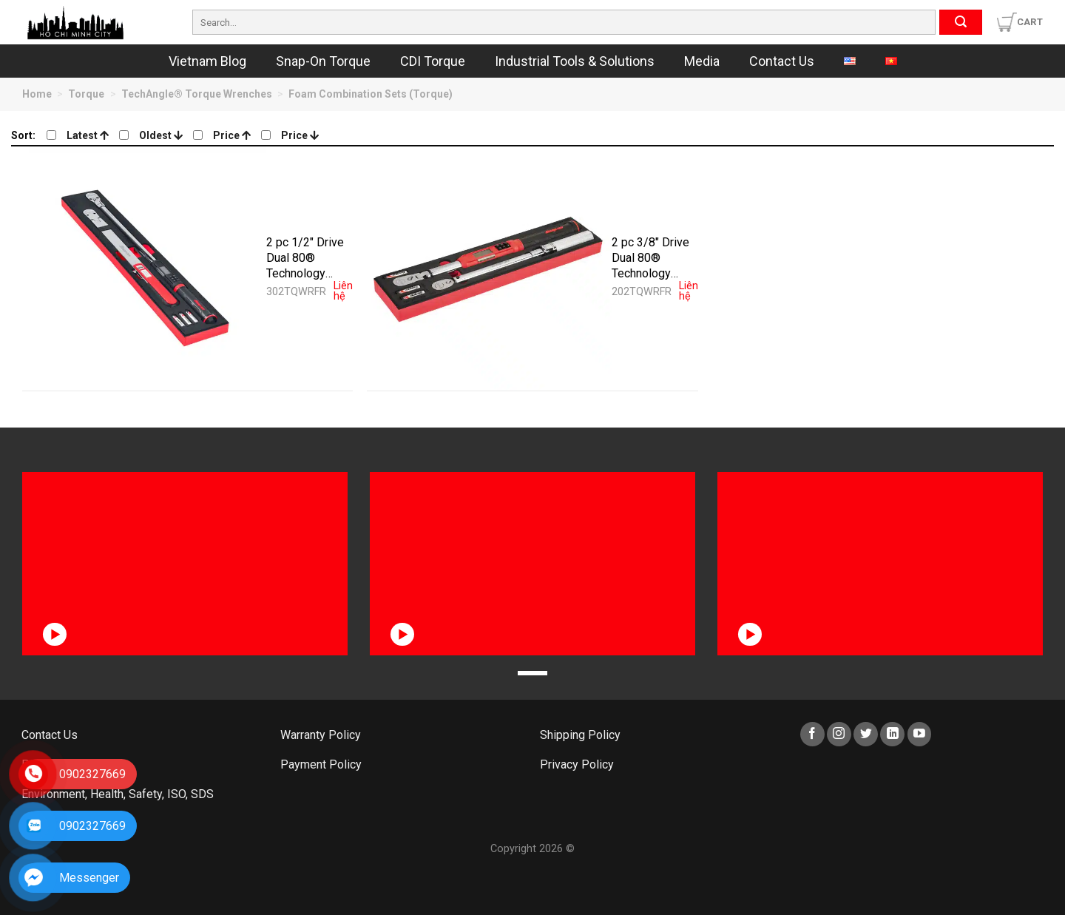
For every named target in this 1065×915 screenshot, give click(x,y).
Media (702, 61)
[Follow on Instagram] (839, 734)
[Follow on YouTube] (919, 734)
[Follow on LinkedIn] (892, 734)
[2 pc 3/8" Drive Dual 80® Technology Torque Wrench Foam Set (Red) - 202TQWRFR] (489, 268)
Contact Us (781, 61)
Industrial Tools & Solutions (575, 61)
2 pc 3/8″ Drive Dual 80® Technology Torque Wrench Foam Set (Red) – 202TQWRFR (652, 257)
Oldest (161, 135)
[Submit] (960, 22)
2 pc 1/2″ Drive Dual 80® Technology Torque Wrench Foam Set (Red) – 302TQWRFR (306, 257)
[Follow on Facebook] (812, 734)
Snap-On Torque (323, 61)
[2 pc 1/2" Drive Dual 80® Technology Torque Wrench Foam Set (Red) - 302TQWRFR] (144, 268)
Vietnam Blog (207, 61)
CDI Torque (432, 61)
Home (37, 94)
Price (232, 135)
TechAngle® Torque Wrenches (196, 94)
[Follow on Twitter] (865, 734)
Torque (86, 94)
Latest (88, 135)
